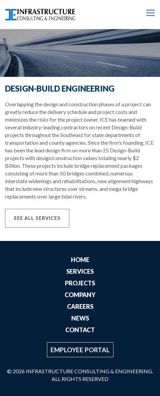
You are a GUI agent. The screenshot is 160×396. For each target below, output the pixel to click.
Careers (80, 306)
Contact (80, 330)
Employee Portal (80, 350)
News (80, 318)
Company (80, 294)
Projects (80, 283)
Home (80, 259)
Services (80, 271)
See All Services (37, 218)
